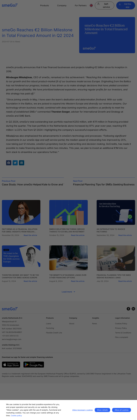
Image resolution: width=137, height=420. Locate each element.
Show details (102, 410)
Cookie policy (16, 415)
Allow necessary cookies (82, 410)
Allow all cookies (121, 410)
